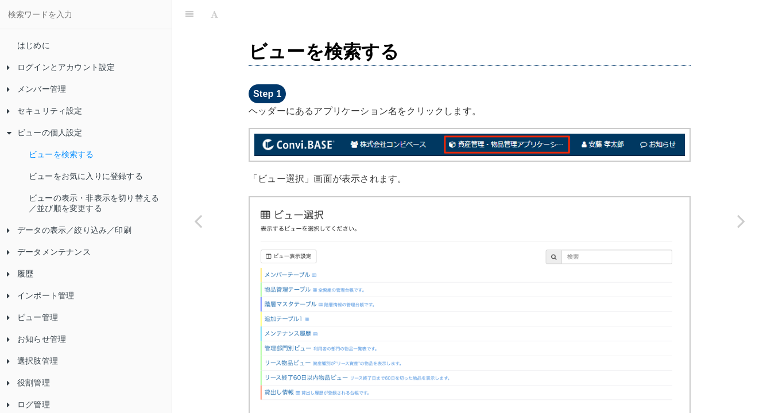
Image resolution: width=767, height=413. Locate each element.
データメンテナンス (49, 251)
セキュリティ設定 (45, 110)
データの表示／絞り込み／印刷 (69, 230)
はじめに (33, 45)
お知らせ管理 (36, 339)
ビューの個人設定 (45, 132)
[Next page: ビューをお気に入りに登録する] (741, 221)
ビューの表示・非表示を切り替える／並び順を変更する (94, 203)
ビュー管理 (32, 317)
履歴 (20, 273)
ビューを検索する (61, 154)
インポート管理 (40, 295)
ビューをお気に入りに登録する (86, 176)
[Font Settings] (214, 14)
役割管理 (28, 382)
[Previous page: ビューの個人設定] (198, 221)
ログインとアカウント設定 (61, 67)
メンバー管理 (36, 88)
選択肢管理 (32, 360)
